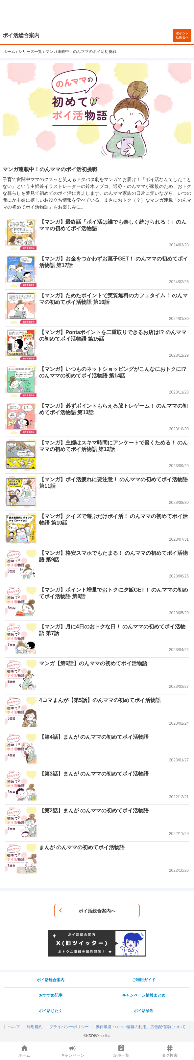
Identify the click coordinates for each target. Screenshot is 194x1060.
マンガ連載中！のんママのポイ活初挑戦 (80, 51)
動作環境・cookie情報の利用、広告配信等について (141, 1027)
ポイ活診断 (144, 1010)
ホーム (9, 51)
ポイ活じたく (50, 1010)
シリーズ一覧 (30, 51)
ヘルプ (14, 1027)
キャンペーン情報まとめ (143, 995)
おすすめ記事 (50, 995)
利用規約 (34, 1027)
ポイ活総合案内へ (97, 910)
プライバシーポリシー (69, 1027)
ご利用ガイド (144, 980)
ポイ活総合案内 (21, 35)
